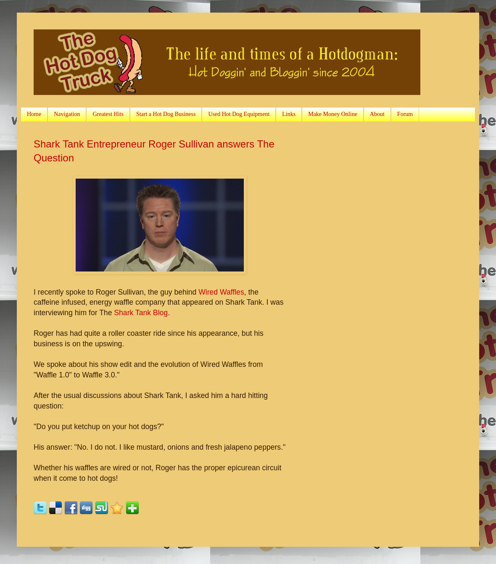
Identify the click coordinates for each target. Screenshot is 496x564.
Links (288, 114)
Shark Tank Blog (141, 312)
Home (34, 114)
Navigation (67, 114)
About (377, 114)
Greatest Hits (107, 114)
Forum (405, 114)
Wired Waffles (221, 292)
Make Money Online (332, 114)
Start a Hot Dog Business (166, 114)
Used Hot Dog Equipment (238, 114)
